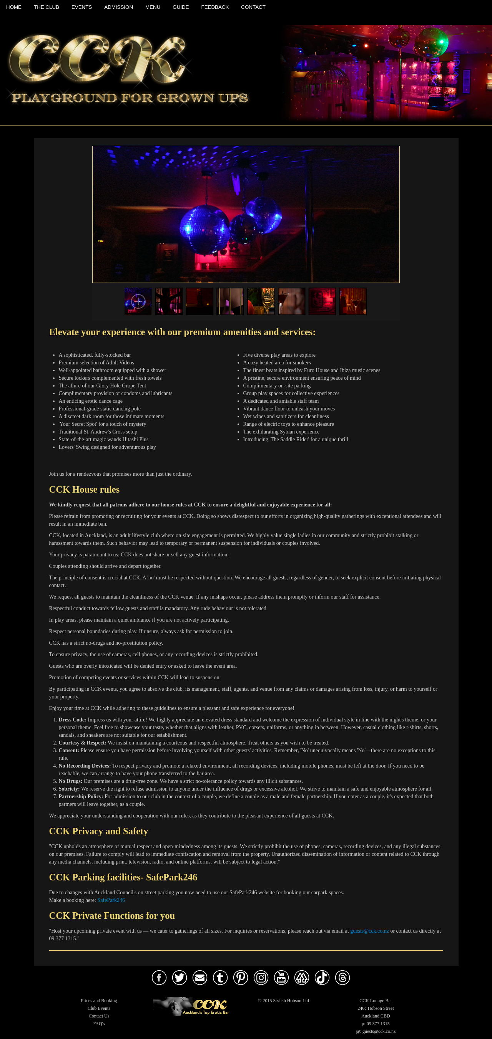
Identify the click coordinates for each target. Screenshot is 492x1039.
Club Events (99, 1008)
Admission (118, 7)
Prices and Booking (99, 1000)
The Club (46, 7)
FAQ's (99, 1023)
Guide (181, 7)
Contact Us (99, 1016)
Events (81, 7)
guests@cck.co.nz (369, 931)
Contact (253, 7)
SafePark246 (111, 900)
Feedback (215, 7)
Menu (152, 7)
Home (14, 7)
